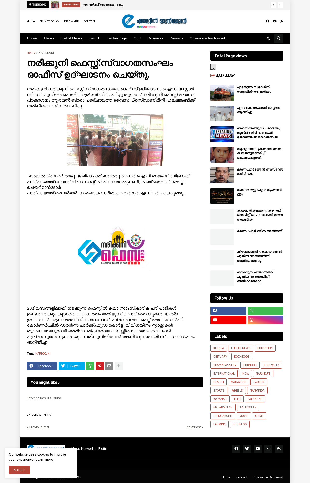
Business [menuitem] (155, 38)
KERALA (218, 348)
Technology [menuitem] (117, 38)
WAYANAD (220, 399)
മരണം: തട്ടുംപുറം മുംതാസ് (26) (259, 192)
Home (31, 21)
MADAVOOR (238, 382)
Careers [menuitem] (176, 38)
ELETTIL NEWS (240, 348)
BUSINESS (240, 424)
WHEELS (237, 390)
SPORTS (219, 390)
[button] (273, 5)
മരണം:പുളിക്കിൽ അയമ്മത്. (260, 231)
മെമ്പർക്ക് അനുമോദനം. (102, 4)
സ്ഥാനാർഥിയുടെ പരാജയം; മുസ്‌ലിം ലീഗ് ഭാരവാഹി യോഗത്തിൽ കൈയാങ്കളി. (258, 133)
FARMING (219, 424)
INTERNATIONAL (224, 373)
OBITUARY (220, 357)
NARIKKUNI (46, 52)
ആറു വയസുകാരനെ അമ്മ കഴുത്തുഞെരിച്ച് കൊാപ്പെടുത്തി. (259, 153)
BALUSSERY (248, 407)
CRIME (259, 416)
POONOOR (250, 365)
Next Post (194, 427)
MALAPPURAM (223, 407)
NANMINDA (257, 390)
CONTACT (89, 21)
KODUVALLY (271, 365)
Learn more (44, 459)
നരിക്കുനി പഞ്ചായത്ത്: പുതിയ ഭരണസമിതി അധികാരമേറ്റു (255, 277)
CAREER (258, 382)
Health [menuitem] (94, 38)
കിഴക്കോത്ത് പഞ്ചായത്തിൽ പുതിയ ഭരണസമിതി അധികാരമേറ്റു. (259, 256)
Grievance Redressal (268, 477)
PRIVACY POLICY (49, 21)
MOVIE (244, 416)
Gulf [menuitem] (137, 38)
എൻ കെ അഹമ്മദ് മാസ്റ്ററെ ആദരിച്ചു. (258, 110)
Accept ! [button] (19, 470)
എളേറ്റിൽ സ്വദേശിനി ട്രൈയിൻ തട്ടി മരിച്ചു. (254, 89)
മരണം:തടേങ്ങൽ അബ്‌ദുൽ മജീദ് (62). (260, 171)
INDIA (245, 373)
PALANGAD (255, 399)
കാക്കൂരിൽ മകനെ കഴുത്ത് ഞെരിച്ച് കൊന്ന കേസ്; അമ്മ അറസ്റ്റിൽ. (260, 215)
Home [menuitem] (32, 38)
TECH (237, 399)
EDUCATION (265, 348)
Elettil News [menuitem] (71, 38)
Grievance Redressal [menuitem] (207, 38)
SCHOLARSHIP (222, 416)
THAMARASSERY (224, 365)
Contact (242, 477)
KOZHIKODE (241, 357)
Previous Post (39, 427)
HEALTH (218, 382)
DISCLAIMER (71, 21)
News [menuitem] (49, 38)
